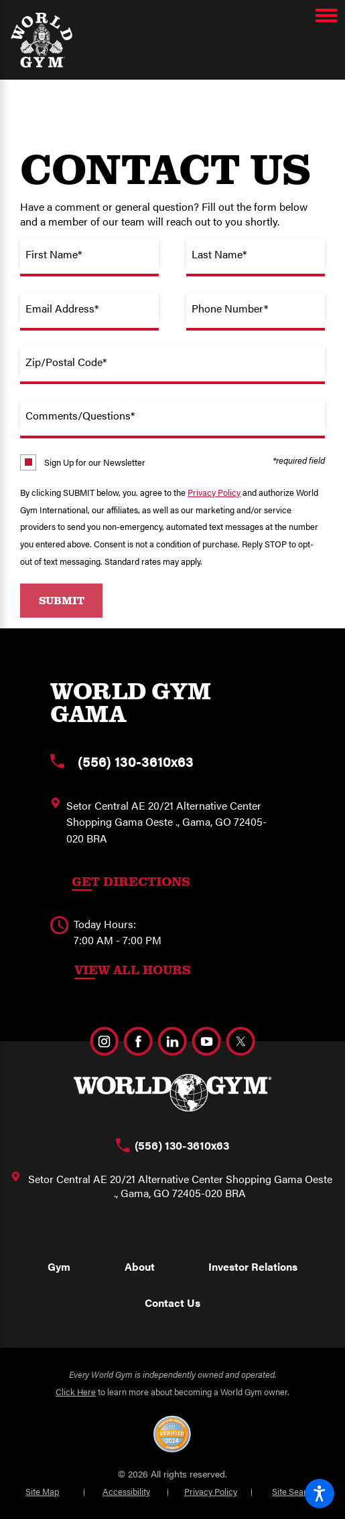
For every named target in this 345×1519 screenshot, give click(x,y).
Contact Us (172, 1302)
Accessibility (126, 1491)
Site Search (294, 1491)
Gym (59, 1266)
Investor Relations (252, 1266)
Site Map (42, 1491)
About (140, 1266)
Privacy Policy (214, 492)
